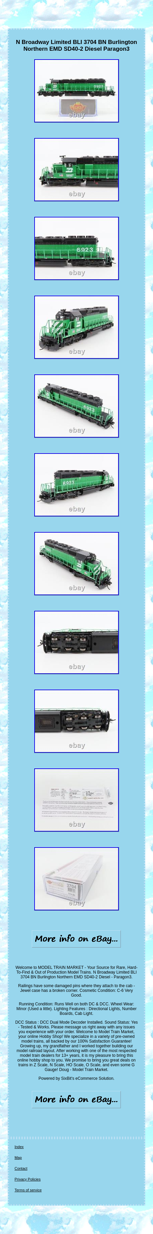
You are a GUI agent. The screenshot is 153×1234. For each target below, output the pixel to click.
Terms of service (28, 1190)
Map (18, 1158)
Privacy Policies (28, 1179)
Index (19, 1147)
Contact (21, 1168)
